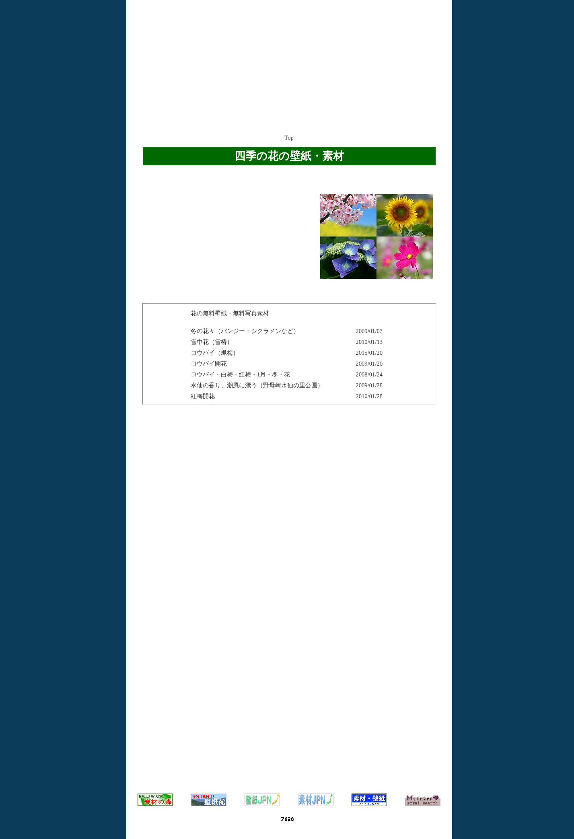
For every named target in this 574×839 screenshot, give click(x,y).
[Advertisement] (289, 58)
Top (289, 137)
